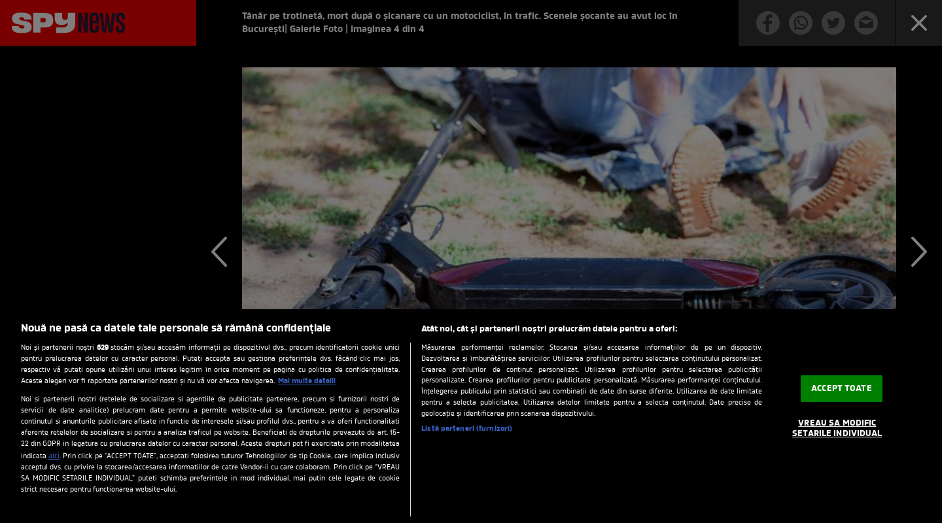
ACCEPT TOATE (841, 389)
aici (54, 456)
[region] (471, 416)
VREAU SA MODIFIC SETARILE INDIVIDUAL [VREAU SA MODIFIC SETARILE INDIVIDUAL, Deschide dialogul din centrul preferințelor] (837, 428)
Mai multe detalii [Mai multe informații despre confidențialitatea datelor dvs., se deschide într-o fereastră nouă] (307, 381)
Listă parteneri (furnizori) (466, 429)
